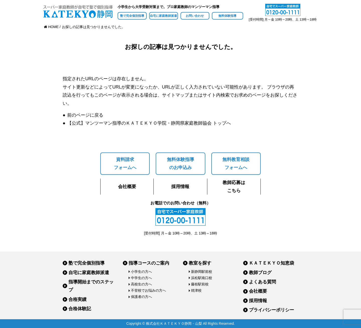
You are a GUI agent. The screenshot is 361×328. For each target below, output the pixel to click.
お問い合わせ (195, 16)
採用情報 (180, 186)
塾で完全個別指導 (132, 16)
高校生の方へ (141, 284)
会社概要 (127, 186)
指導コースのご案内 (149, 263)
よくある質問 (262, 281)
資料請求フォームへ (125, 163)
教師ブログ (260, 272)
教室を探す (200, 263)
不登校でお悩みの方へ (148, 290)
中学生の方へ (141, 278)
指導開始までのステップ (91, 285)
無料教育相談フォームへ (235, 163)
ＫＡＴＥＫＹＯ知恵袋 (271, 263)
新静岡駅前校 (201, 272)
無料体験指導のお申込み (180, 163)
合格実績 (77, 299)
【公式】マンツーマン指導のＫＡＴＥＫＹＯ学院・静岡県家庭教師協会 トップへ (149, 123)
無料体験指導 (227, 16)
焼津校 (196, 290)
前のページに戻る (85, 115)
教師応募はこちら (234, 186)
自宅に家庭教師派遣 (163, 16)
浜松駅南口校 (201, 278)
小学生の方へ (141, 272)
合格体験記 (79, 308)
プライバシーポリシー (271, 309)
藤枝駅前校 (200, 284)
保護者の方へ (141, 297)
